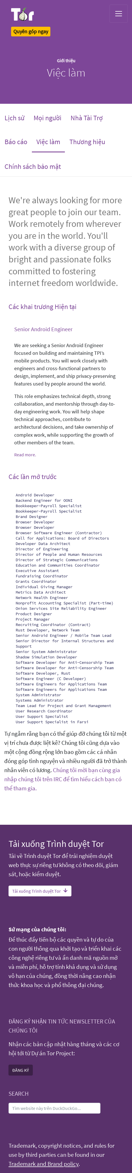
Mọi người (47, 117)
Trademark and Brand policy (44, 1164)
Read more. (25, 454)
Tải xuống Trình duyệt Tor (40, 891)
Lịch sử (14, 117)
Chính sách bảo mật (33, 166)
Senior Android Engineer (43, 329)
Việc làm (50, 141)
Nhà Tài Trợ (87, 117)
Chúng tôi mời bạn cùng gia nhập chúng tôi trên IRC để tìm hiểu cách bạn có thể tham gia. (62, 779)
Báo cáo (16, 141)
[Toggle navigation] (119, 14)
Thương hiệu (87, 141)
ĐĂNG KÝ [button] (20, 1070)
